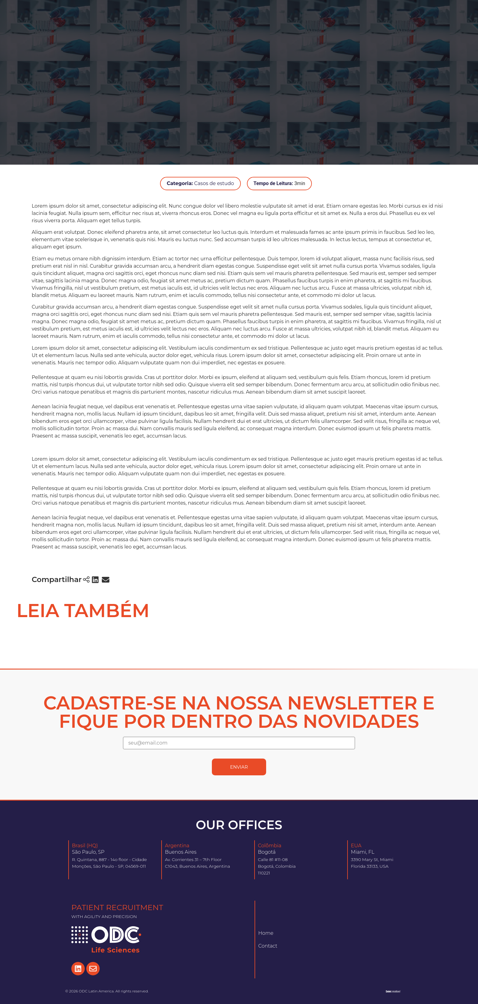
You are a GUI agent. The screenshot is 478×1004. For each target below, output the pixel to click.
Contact (267, 946)
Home (265, 933)
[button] (95, 579)
